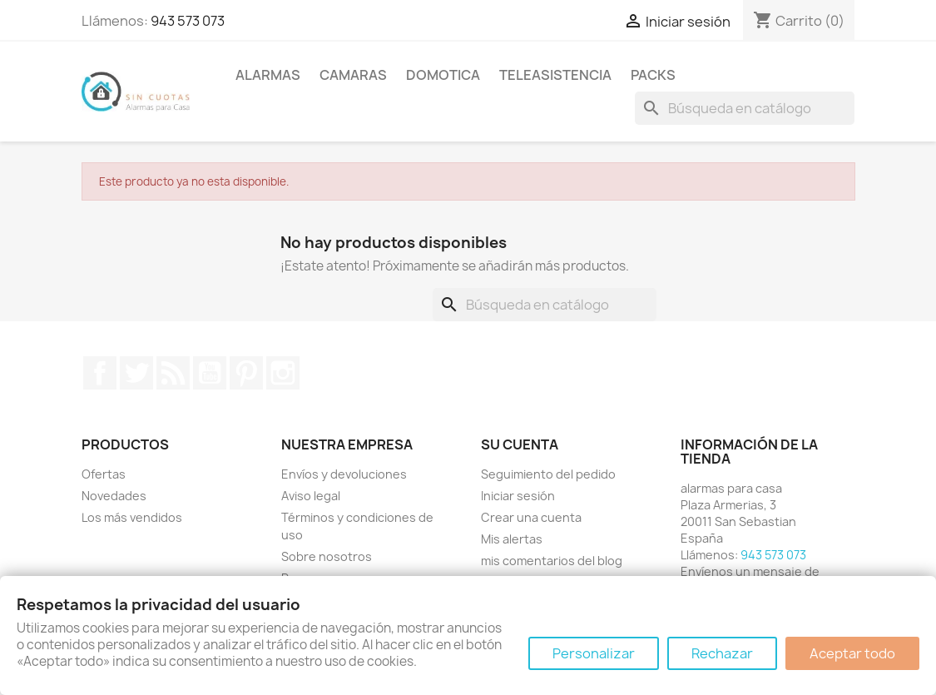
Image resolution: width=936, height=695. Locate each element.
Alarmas (267, 75)
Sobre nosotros (326, 556)
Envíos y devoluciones (344, 474)
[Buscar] (744, 108)
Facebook (99, 373)
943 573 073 (188, 21)
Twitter (136, 373)
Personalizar (593, 653)
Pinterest (246, 373)
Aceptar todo (852, 653)
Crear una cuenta (531, 517)
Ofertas (104, 474)
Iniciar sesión (518, 496)
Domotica (443, 75)
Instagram (283, 373)
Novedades (114, 496)
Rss (173, 373)
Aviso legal (310, 496)
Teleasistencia (555, 75)
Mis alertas (511, 539)
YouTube (209, 373)
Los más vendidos (132, 517)
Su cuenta (519, 444)
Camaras (353, 75)
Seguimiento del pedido (548, 474)
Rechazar (722, 653)
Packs (653, 75)
